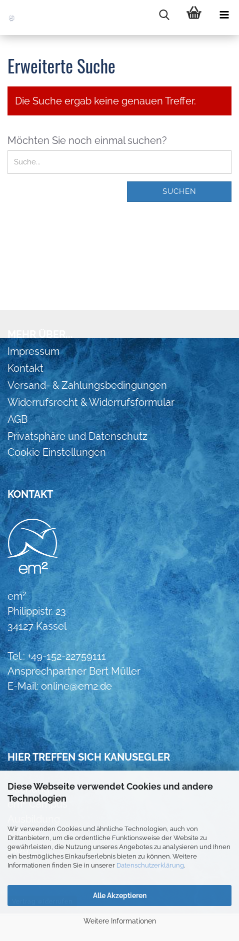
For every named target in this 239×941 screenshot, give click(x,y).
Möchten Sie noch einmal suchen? (87, 140)
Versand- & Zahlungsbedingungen (87, 385)
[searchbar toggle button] (164, 15)
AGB (18, 419)
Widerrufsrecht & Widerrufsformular (91, 402)
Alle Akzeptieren (119, 896)
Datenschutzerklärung (150, 865)
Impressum (34, 351)
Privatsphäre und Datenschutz (78, 436)
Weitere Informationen (120, 921)
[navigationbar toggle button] (224, 15)
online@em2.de (76, 686)
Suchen (179, 191)
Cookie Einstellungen (57, 452)
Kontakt (26, 368)
